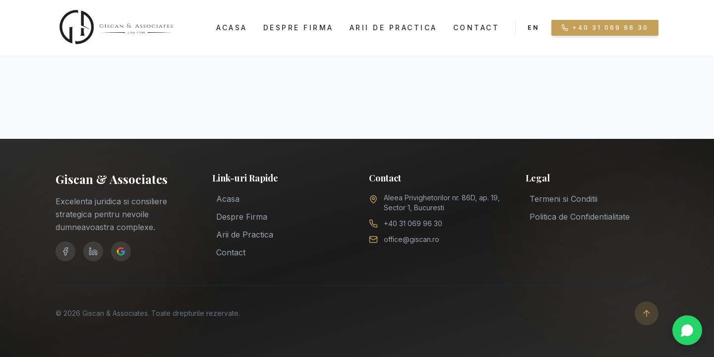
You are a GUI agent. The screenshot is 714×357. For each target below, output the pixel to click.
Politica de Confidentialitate (580, 216)
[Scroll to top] (646, 313)
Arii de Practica (393, 27)
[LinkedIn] (93, 251)
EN (533, 27)
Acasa (231, 27)
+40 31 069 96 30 (413, 223)
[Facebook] (65, 251)
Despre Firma (298, 27)
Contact (476, 27)
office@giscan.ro (411, 239)
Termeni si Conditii (563, 198)
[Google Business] (121, 251)
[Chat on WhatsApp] (687, 330)
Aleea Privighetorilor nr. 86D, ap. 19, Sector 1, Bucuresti (442, 202)
